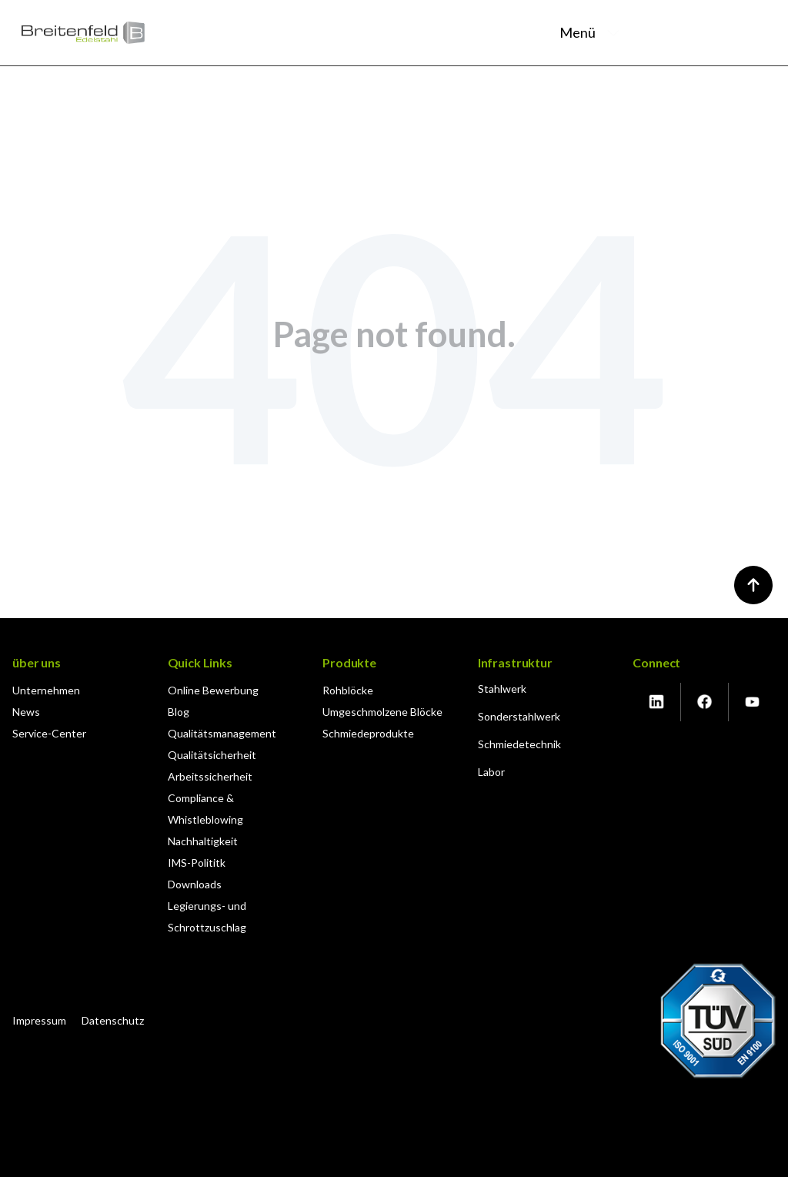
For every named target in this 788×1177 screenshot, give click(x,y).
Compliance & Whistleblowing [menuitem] (205, 808)
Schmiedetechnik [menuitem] (519, 744)
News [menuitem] (26, 711)
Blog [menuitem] (178, 711)
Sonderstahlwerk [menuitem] (519, 716)
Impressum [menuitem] (39, 1020)
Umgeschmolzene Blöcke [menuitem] (382, 711)
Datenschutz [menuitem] (113, 1020)
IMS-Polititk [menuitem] (196, 862)
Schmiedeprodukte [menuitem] (368, 733)
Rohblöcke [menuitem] (347, 690)
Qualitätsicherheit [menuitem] (212, 754)
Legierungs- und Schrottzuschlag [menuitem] (207, 916)
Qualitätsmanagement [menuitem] (222, 733)
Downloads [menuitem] (195, 884)
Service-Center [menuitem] (49, 733)
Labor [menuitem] (491, 771)
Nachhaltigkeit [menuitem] (203, 841)
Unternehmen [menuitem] (46, 690)
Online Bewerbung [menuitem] (213, 690)
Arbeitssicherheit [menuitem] (210, 776)
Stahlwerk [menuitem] (502, 688)
